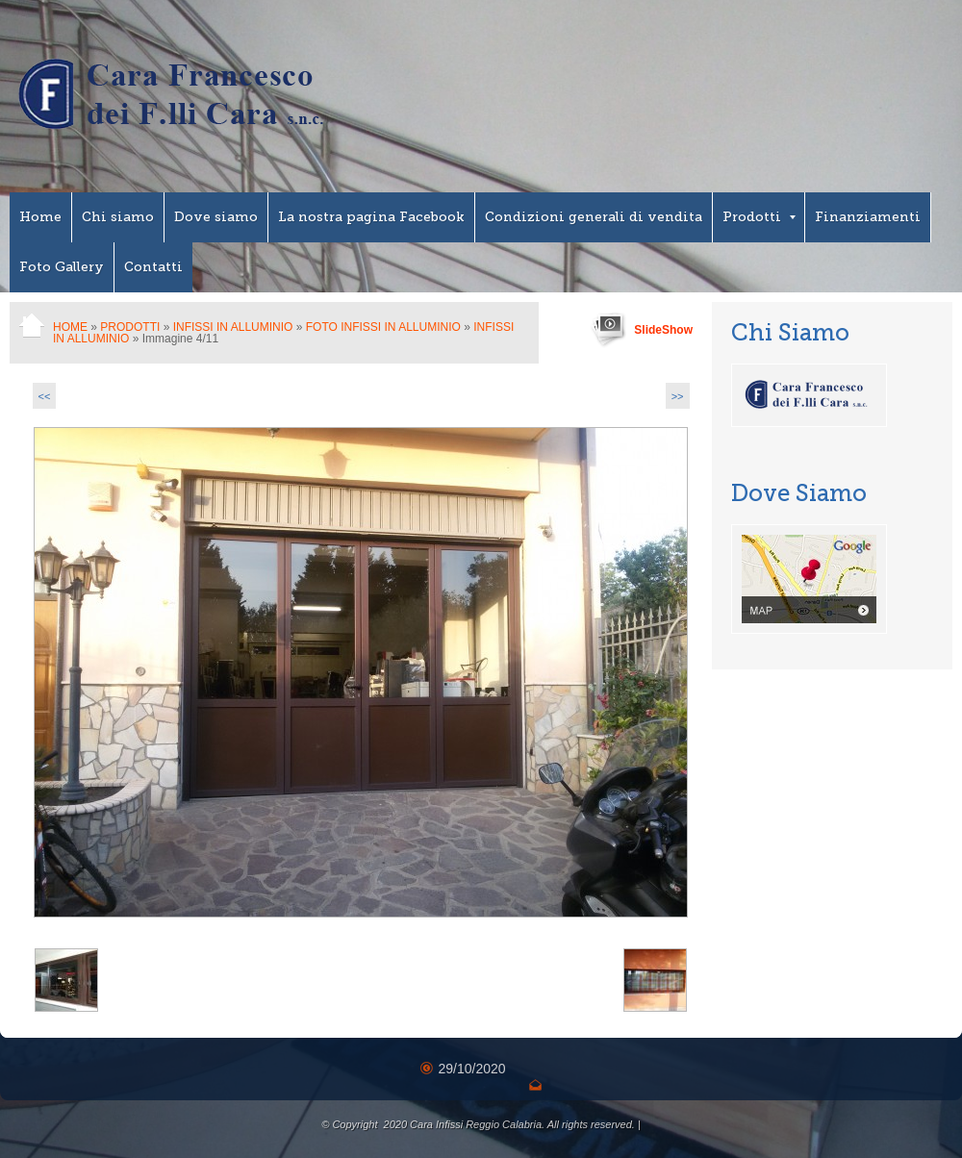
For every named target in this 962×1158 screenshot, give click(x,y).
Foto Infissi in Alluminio (383, 327)
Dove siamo (216, 217)
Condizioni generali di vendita (593, 217)
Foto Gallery (61, 267)
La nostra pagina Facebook (371, 217)
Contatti (153, 267)
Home (40, 217)
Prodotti (759, 217)
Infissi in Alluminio (233, 327)
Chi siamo (118, 217)
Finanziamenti (868, 217)
